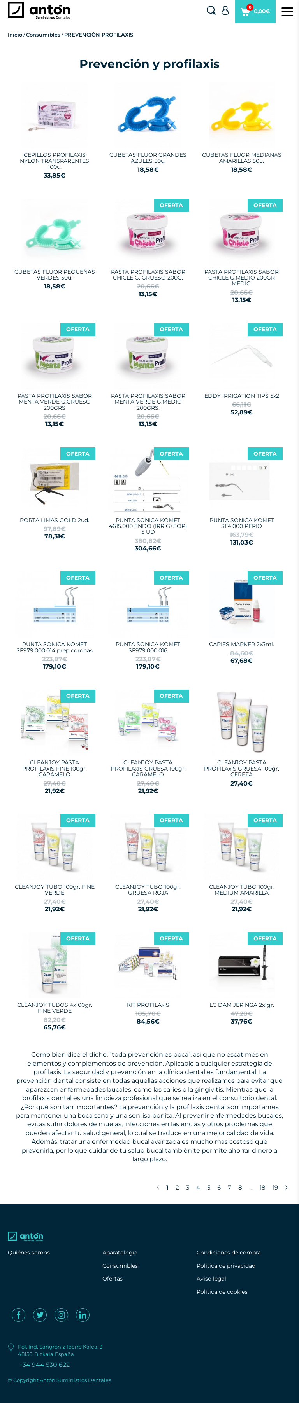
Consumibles (43, 34)
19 (275, 1187)
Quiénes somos (29, 1252)
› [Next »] (286, 1186)
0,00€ (255, 13)
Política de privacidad (226, 1265)
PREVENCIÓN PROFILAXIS (98, 34)
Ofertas (112, 1278)
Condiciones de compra (229, 1252)
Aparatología (119, 1252)
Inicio (15, 34)
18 (263, 1187)
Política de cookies (222, 1291)
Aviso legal (211, 1278)
